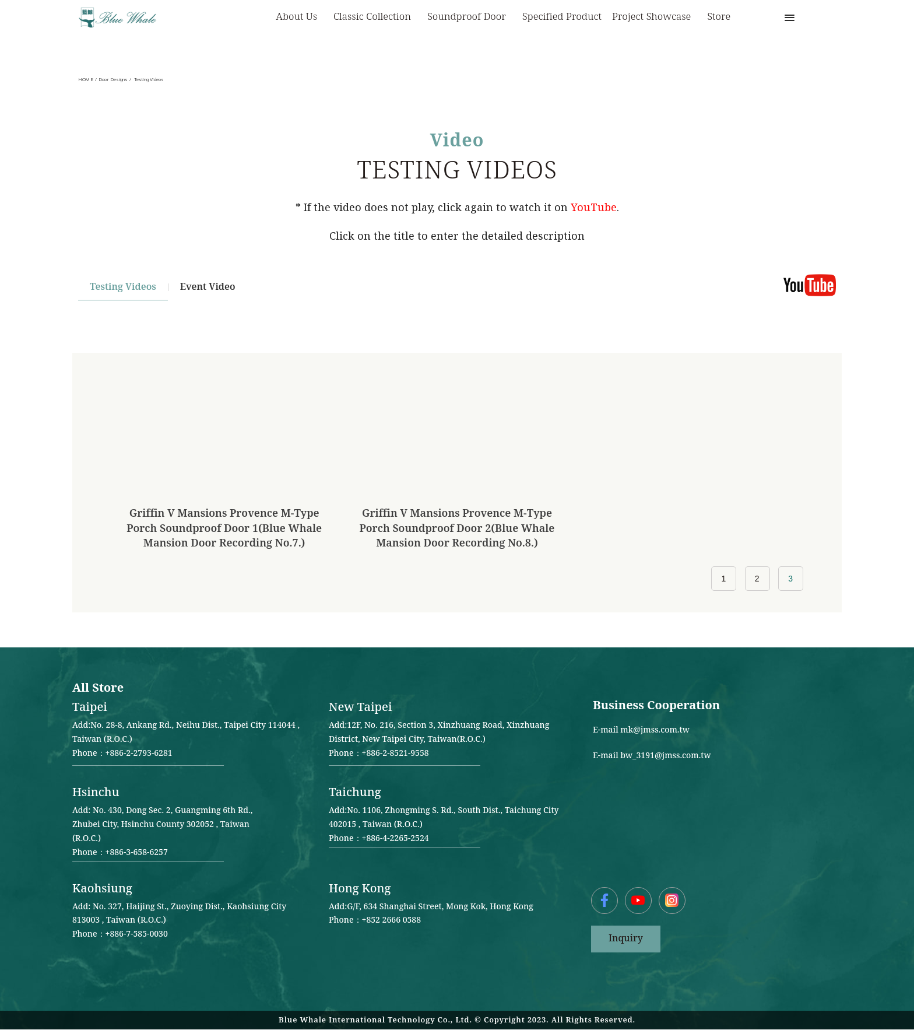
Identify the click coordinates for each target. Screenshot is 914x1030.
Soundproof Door (469, 17)
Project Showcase (654, 17)
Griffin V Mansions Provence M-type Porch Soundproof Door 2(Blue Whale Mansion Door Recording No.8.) (457, 528)
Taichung (355, 793)
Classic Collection (375, 17)
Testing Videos (123, 287)
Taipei (89, 707)
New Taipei (360, 707)
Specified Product (562, 17)
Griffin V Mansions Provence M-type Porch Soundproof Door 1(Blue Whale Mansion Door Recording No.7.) (224, 528)
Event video (207, 287)
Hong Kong (360, 889)
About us (299, 17)
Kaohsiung (102, 889)
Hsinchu (95, 793)
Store (718, 17)
